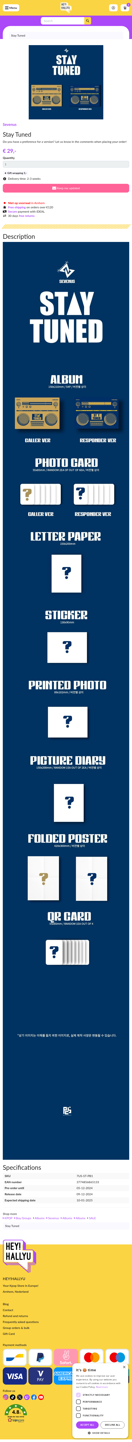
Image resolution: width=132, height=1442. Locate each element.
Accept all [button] (87, 1424)
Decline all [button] (112, 1424)
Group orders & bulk (16, 1327)
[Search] (87, 21)
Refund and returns (15, 1316)
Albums (39, 1218)
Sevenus (10, 124)
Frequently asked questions (21, 1322)
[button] (66, 1414)
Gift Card (9, 1333)
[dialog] (100, 1400)
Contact (8, 1310)
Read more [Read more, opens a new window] (102, 1387)
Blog (6, 1304)
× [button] (124, 1367)
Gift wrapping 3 (15, 173)
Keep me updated (66, 188)
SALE (91, 1218)
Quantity (9, 158)
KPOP (7, 1218)
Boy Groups (22, 1218)
